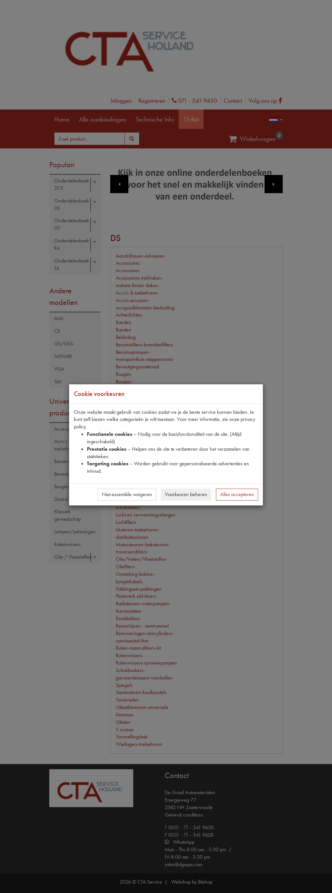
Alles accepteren (237, 494)
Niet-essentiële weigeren (127, 494)
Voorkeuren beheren (186, 494)
